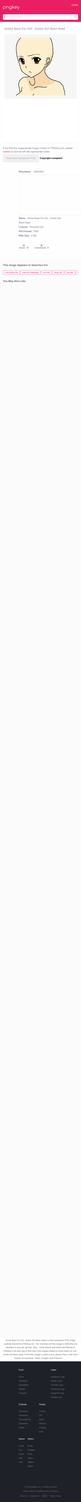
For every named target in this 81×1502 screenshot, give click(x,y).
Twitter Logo (56, 1381)
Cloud (21, 1446)
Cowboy (43, 1427)
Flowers (31, 1450)
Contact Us (34, 1496)
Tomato (22, 1389)
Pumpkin (23, 1393)
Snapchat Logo (57, 1393)
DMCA (44, 1496)
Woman (42, 1423)
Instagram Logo (58, 1377)
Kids (41, 1431)
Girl (40, 1415)
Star (20, 1458)
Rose (30, 1454)
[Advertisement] (38, 120)
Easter (21, 1427)
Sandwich (23, 1381)
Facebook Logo (58, 1389)
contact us (8, 151)
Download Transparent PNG (21, 158)
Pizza (21, 1377)
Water (30, 1458)
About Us (24, 1496)
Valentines (23, 1423)
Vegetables (24, 1385)
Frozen (42, 1411)
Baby (41, 1419)
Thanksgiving (25, 1419)
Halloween (23, 1415)
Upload (74, 5)
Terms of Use (55, 1496)
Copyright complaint (51, 158)
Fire (20, 1450)
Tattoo (30, 1466)
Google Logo (56, 1397)
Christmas (23, 1411)
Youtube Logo (57, 1385)
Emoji (30, 1446)
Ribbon (31, 1462)
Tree (21, 1462)
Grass (21, 1454)
